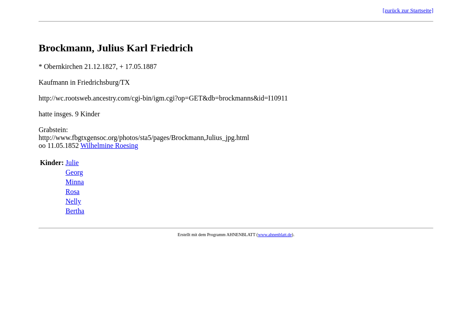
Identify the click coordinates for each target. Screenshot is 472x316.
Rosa (72, 191)
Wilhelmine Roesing (109, 145)
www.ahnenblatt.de (275, 234)
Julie (72, 162)
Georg (74, 172)
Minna (74, 182)
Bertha (74, 211)
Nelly (73, 201)
